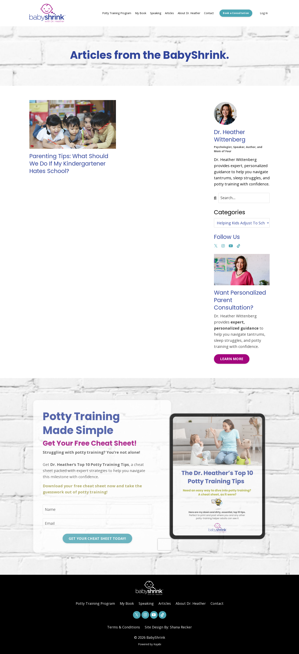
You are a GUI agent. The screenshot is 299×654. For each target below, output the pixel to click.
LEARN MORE (232, 359)
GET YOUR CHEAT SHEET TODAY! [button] (82, 538)
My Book (140, 13)
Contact (209, 13)
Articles (169, 13)
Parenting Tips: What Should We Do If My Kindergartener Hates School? (68, 164)
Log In (264, 13)
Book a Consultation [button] (236, 13)
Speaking (155, 13)
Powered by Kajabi (149, 644)
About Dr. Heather (189, 13)
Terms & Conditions (123, 627)
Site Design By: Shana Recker (168, 627)
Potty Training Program (116, 13)
